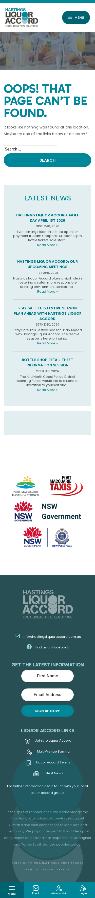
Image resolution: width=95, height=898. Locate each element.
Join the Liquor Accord (48, 742)
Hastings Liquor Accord (63, 863)
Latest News (48, 774)
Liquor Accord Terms (48, 764)
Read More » (47, 245)
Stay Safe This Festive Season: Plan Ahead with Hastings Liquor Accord (48, 313)
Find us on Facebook (47, 647)
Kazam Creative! (57, 869)
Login (83, 890)
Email (36, 890)
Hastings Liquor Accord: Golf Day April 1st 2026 (47, 218)
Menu (76, 18)
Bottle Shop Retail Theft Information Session (47, 362)
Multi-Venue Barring (48, 753)
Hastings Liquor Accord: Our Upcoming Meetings (47, 264)
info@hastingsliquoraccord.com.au (47, 636)
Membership (59, 890)
